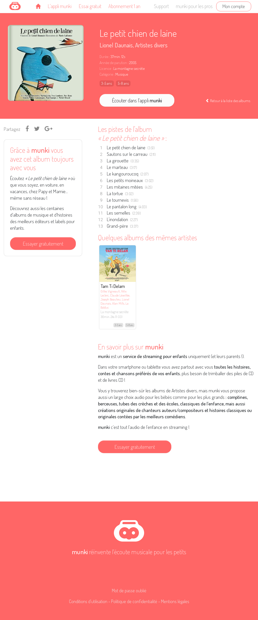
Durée (104, 56)
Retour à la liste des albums (228, 100)
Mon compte (233, 6)
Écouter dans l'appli (137, 100)
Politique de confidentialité (134, 601)
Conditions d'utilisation (88, 601)
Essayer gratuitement (43, 243)
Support (161, 6)
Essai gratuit (90, 6)
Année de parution (113, 63)
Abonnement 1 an (124, 6)
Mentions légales (175, 601)
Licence (105, 68)
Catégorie (106, 74)
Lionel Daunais (116, 45)
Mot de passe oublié (129, 590)
